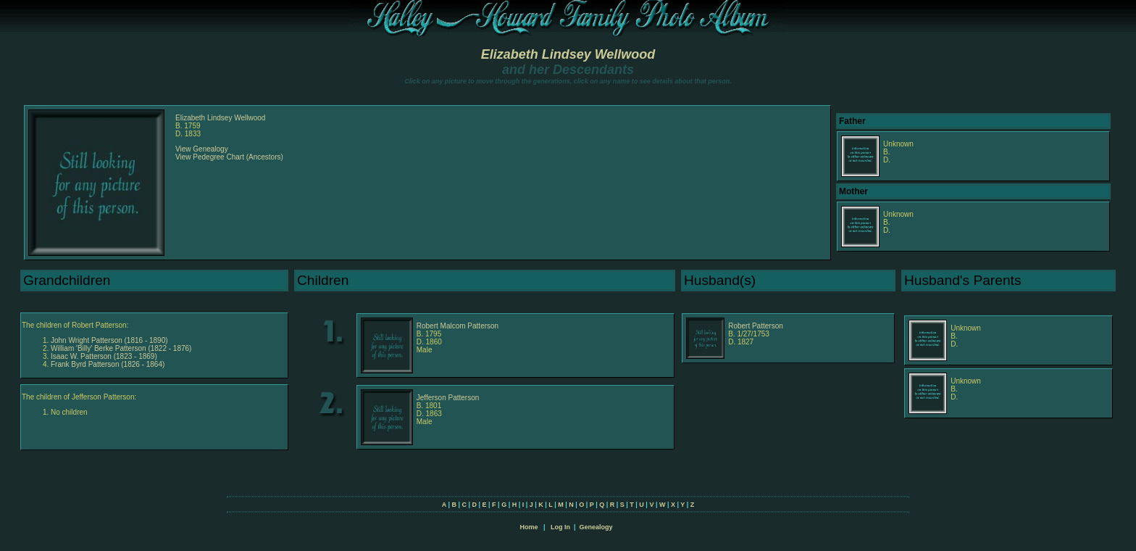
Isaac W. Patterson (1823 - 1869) (104, 356)
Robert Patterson (755, 326)
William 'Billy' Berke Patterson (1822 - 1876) (121, 348)
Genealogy (596, 527)
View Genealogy (201, 149)
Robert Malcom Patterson (457, 326)
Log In (560, 527)
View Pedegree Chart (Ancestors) (229, 157)
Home (528, 527)
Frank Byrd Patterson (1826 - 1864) (107, 364)
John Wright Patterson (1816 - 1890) (109, 340)
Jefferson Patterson (448, 398)
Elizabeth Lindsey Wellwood (568, 54)
